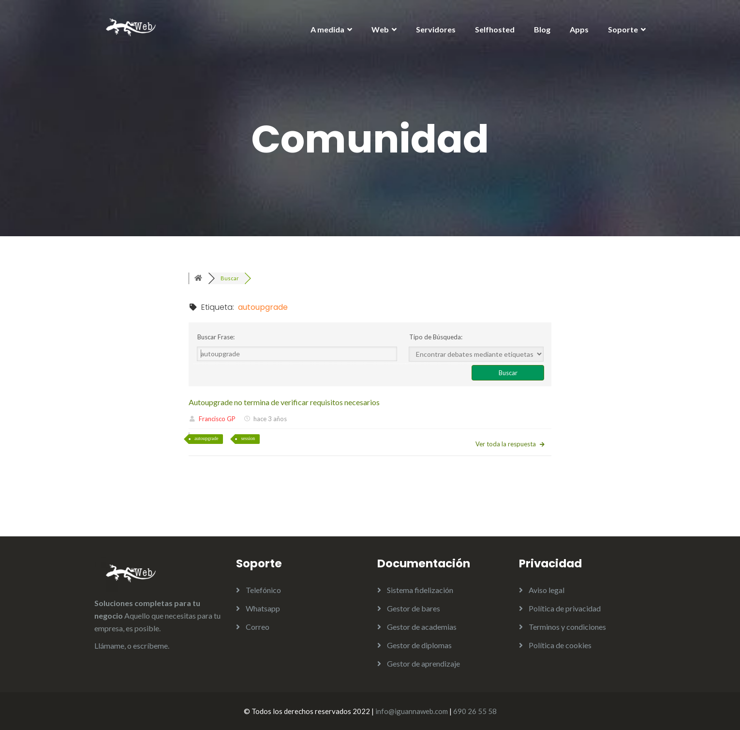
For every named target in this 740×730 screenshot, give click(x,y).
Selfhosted (495, 29)
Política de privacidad (565, 608)
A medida (327, 29)
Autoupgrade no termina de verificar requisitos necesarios (284, 402)
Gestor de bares (413, 608)
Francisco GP (217, 419)
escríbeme (150, 645)
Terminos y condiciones (567, 626)
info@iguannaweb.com (411, 711)
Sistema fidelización (420, 589)
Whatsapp (263, 608)
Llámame (109, 645)
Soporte (623, 29)
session (248, 438)
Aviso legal (546, 589)
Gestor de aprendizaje (423, 663)
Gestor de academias (422, 626)
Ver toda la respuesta (510, 444)
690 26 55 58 (475, 711)
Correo (257, 626)
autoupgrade (206, 438)
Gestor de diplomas (419, 645)
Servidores (436, 29)
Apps (579, 29)
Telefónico (263, 589)
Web (380, 29)
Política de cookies (560, 645)
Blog (542, 29)
